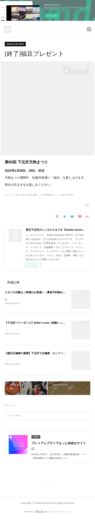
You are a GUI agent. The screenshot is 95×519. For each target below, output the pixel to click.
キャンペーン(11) (12, 195)
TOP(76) (69, 195)
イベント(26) (59, 195)
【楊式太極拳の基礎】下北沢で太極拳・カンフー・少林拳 (39, 353)
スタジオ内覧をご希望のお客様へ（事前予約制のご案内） (39, 292)
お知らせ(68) (26, 195)
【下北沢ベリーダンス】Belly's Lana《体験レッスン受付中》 (41, 323)
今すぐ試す (52, 16)
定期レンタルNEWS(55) (43, 195)
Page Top (47, 488)
